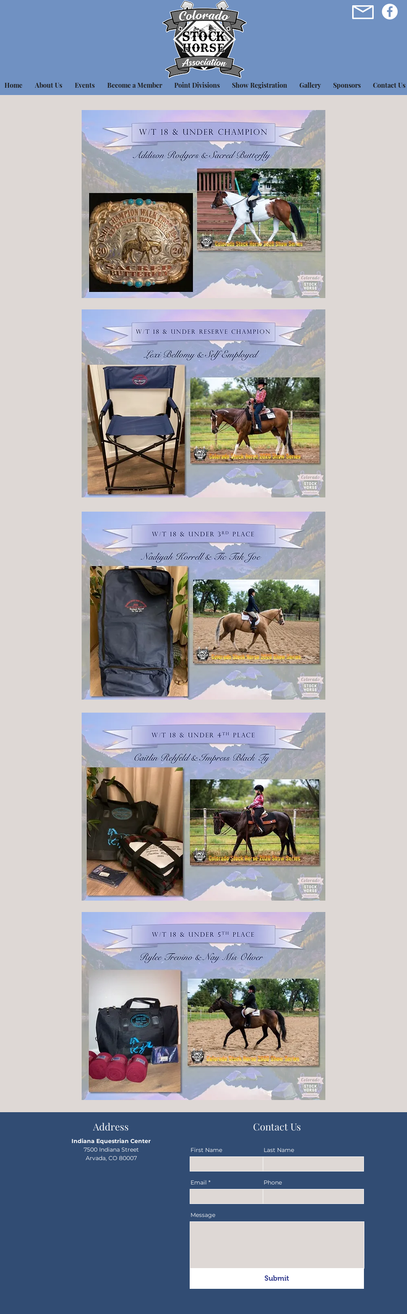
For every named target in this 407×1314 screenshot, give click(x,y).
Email (199, 1182)
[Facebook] (390, 11)
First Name (206, 1150)
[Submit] (277, 1279)
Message (203, 1215)
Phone (273, 1182)
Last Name (279, 1150)
